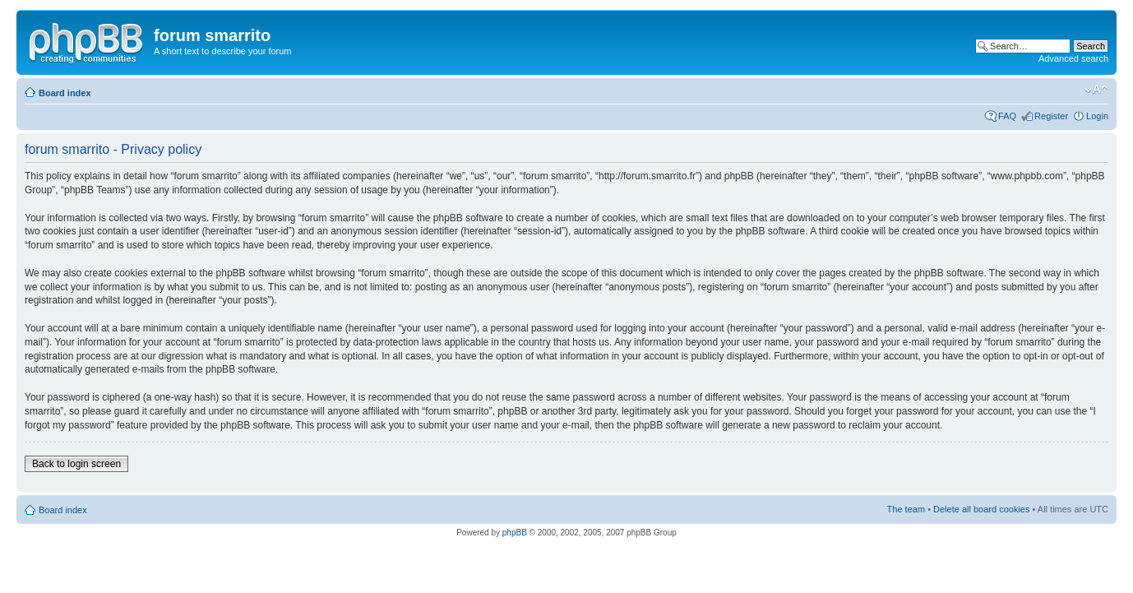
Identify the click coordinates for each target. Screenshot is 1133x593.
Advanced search (1073, 58)
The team (906, 509)
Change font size (1096, 89)
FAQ (1007, 116)
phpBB (514, 532)
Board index (65, 93)
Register (1051, 116)
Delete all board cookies (981, 509)
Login (1097, 116)
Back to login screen (76, 464)
